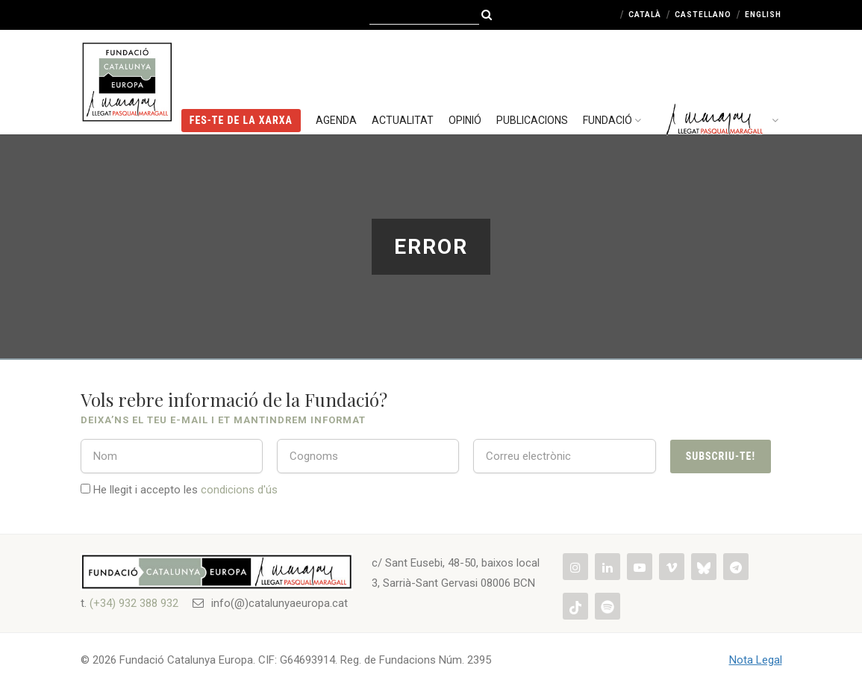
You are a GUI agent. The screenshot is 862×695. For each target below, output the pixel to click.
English (763, 14)
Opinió (465, 78)
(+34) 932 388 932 (134, 603)
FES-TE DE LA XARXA (241, 78)
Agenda (336, 78)
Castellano (703, 14)
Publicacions (532, 78)
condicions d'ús (239, 489)
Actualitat (403, 78)
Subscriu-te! (720, 456)
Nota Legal (755, 660)
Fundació (614, 78)
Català (644, 14)
